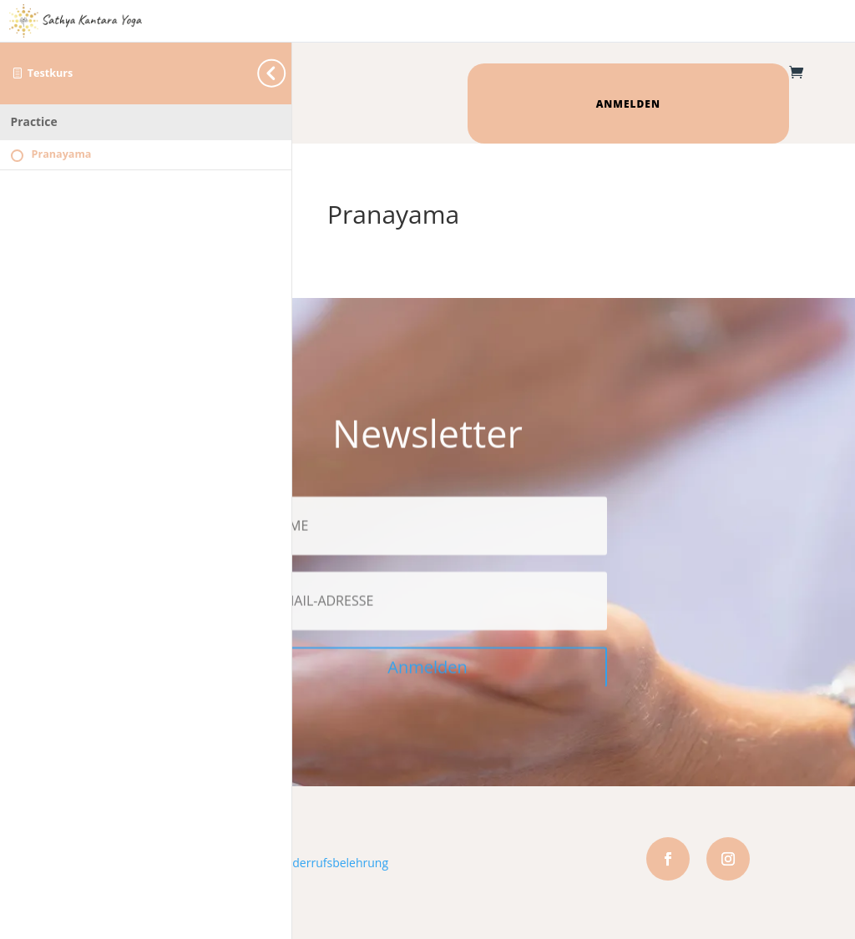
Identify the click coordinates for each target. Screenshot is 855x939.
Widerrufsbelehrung (333, 863)
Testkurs (50, 73)
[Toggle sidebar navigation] (286, 73)
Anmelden (628, 104)
